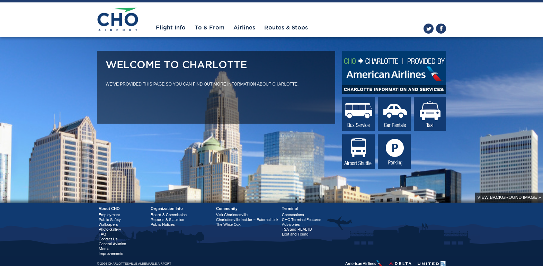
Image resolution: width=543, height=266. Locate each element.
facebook (441, 29)
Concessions (293, 215)
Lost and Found (295, 234)
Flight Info (171, 27)
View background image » (509, 197)
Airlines (244, 27)
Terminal (290, 209)
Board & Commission (169, 215)
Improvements (111, 254)
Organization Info (167, 209)
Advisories (291, 225)
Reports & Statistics (167, 220)
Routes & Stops (286, 27)
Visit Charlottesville (232, 215)
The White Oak (228, 225)
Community (227, 209)
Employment (109, 215)
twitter (429, 29)
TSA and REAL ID (297, 229)
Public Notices (163, 225)
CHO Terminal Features (301, 220)
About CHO (109, 209)
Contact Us (108, 239)
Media (104, 249)
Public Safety (110, 220)
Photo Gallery (110, 229)
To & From (209, 27)
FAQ (102, 234)
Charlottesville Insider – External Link (247, 220)
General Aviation (112, 244)
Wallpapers (108, 225)
